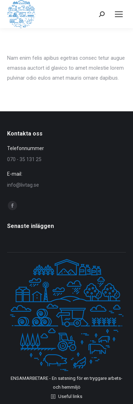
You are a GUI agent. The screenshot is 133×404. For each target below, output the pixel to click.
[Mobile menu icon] (119, 14)
